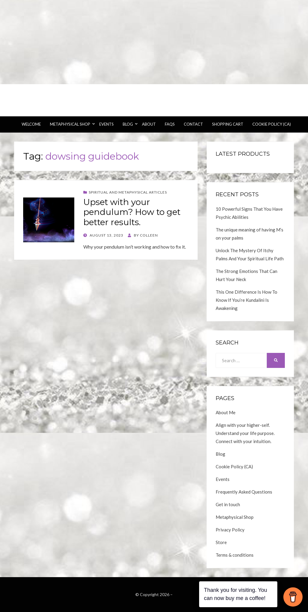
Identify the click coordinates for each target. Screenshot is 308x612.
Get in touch (228, 504)
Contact (193, 124)
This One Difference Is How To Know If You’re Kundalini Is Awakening (246, 300)
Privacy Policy (230, 529)
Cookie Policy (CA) (271, 124)
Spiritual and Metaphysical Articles (128, 192)
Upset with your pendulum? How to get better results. (131, 212)
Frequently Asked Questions (244, 491)
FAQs (170, 124)
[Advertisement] (154, 42)
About (149, 124)
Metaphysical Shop (70, 124)
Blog (128, 124)
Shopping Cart (227, 124)
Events (106, 124)
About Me (226, 412)
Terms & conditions (235, 555)
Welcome (31, 124)
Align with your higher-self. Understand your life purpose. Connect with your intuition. (245, 433)
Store (221, 542)
